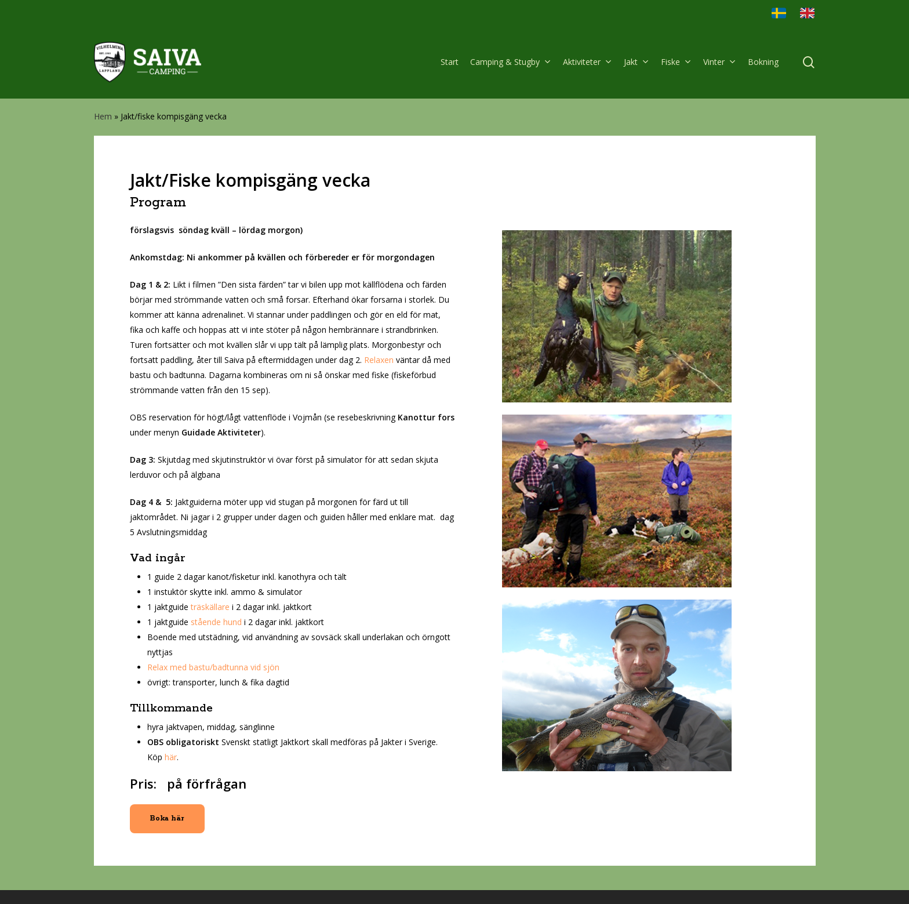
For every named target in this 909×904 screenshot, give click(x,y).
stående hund (216, 621)
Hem (103, 116)
